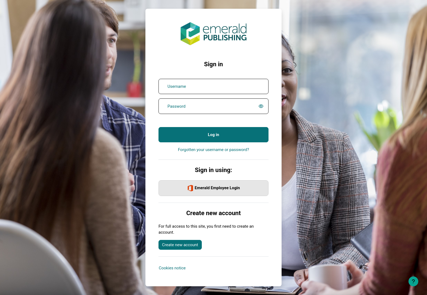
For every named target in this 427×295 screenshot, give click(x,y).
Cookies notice (172, 268)
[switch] (262, 106)
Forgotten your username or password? (213, 149)
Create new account (180, 244)
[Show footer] (413, 281)
